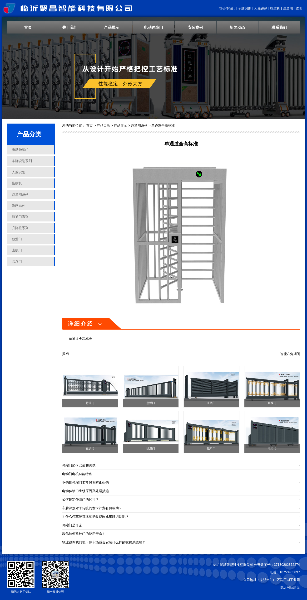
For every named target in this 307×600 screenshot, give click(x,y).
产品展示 (111, 27)
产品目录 (103, 125)
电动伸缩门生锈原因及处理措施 (85, 491)
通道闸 (288, 8)
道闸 (299, 8)
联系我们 (279, 27)
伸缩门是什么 (72, 525)
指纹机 (275, 8)
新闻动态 (237, 27)
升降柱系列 (20, 228)
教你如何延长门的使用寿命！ (83, 534)
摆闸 (65, 354)
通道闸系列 (20, 194)
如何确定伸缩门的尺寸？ (80, 499)
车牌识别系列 (22, 161)
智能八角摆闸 (290, 354)
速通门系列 (20, 217)
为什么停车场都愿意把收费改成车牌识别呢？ (95, 516)
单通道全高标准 (163, 125)
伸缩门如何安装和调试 (78, 465)
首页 (28, 27)
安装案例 (195, 27)
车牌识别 (244, 8)
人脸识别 (260, 8)
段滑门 (17, 239)
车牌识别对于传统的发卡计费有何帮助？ (92, 508)
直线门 (17, 250)
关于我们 (69, 27)
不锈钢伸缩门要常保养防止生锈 (85, 482)
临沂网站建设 (290, 587)
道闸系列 (18, 205)
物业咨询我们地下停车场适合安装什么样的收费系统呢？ (103, 542)
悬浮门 (17, 261)
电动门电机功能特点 (77, 474)
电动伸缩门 (227, 8)
